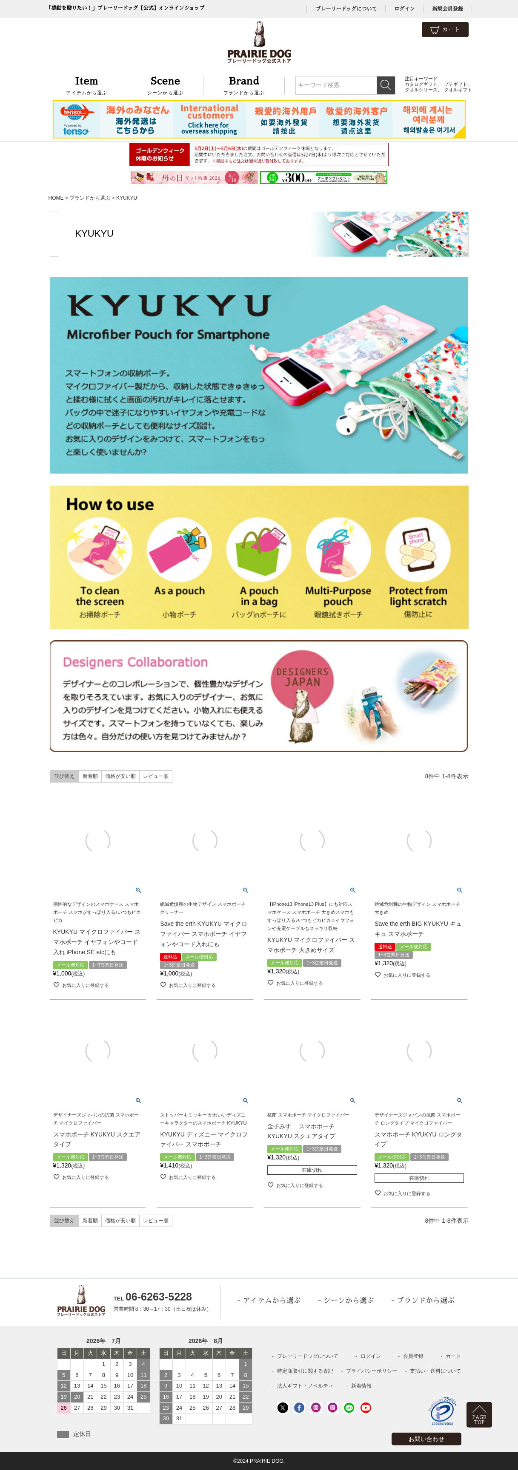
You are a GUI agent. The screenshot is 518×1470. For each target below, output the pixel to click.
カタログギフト (421, 84)
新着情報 (361, 1386)
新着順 (90, 776)
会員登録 (413, 1356)
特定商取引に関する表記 (305, 1371)
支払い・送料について (435, 1371)
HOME (56, 198)
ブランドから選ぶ (244, 84)
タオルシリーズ (421, 89)
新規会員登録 (447, 8)
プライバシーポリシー (371, 1371)
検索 (386, 85)
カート (445, 30)
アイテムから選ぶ (87, 84)
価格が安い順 (120, 776)
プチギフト (455, 84)
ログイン (404, 8)
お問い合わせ (426, 1439)
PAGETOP (479, 1420)
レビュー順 (156, 776)
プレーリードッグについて (346, 8)
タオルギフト (458, 89)
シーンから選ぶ (165, 84)
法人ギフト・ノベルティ (305, 1386)
